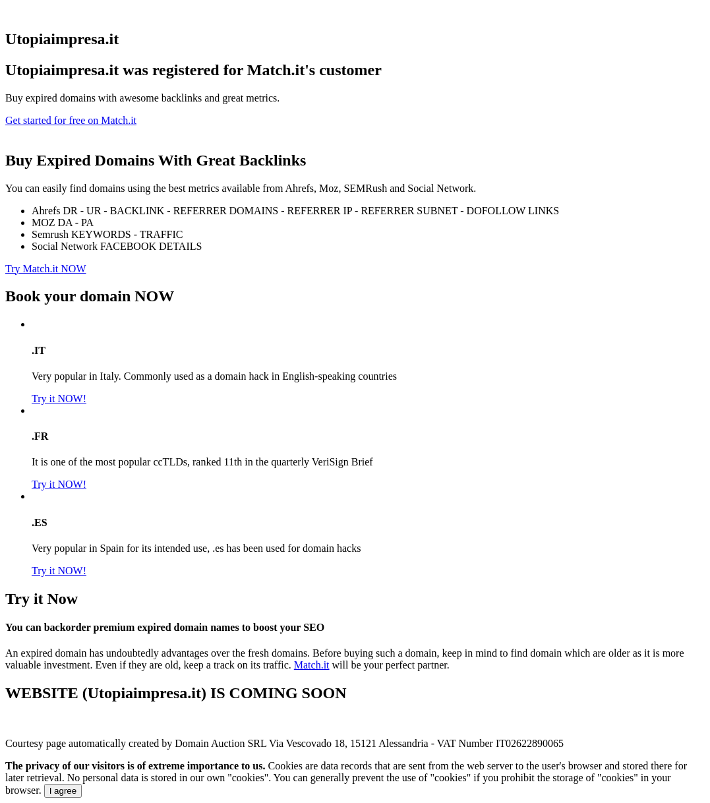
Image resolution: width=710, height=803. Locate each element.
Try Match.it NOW (45, 268)
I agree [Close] (63, 791)
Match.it (312, 664)
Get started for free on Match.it (70, 120)
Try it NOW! (59, 398)
